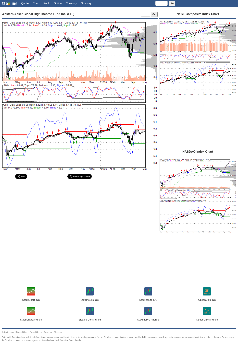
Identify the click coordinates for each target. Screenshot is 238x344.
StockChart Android (31, 319)
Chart (36, 3)
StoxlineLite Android (90, 319)
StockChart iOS (31, 299)
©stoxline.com (8, 332)
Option (58, 3)
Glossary (86, 3)
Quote (25, 3)
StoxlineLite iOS (90, 299)
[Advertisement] (80, 207)
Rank (46, 3)
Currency (71, 3)
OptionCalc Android (207, 319)
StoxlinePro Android (148, 319)
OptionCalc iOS (207, 299)
